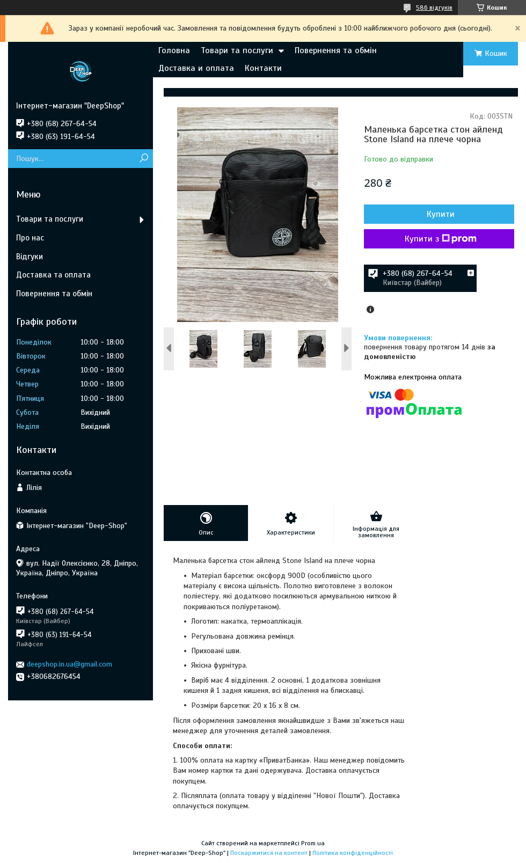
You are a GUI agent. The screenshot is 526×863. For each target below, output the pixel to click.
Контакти (263, 68)
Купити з (441, 238)
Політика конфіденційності (352, 853)
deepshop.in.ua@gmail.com (69, 664)
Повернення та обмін (336, 50)
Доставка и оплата (196, 68)
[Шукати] (143, 158)
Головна (174, 50)
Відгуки (29, 256)
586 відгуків (434, 7)
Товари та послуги (237, 50)
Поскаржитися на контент (269, 853)
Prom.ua (313, 843)
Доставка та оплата (53, 275)
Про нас (30, 238)
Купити (441, 214)
